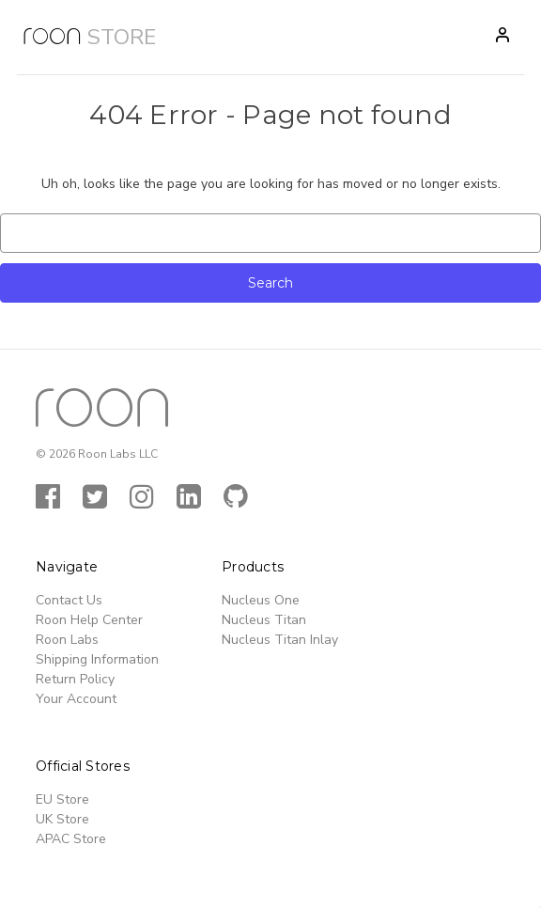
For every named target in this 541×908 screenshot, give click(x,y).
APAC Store (71, 839)
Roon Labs (67, 640)
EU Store (62, 799)
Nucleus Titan (264, 620)
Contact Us (69, 600)
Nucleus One (261, 600)
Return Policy (75, 679)
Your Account (76, 699)
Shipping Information (97, 659)
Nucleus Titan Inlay (280, 640)
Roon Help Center (89, 620)
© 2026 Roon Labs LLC (97, 454)
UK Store (62, 819)
